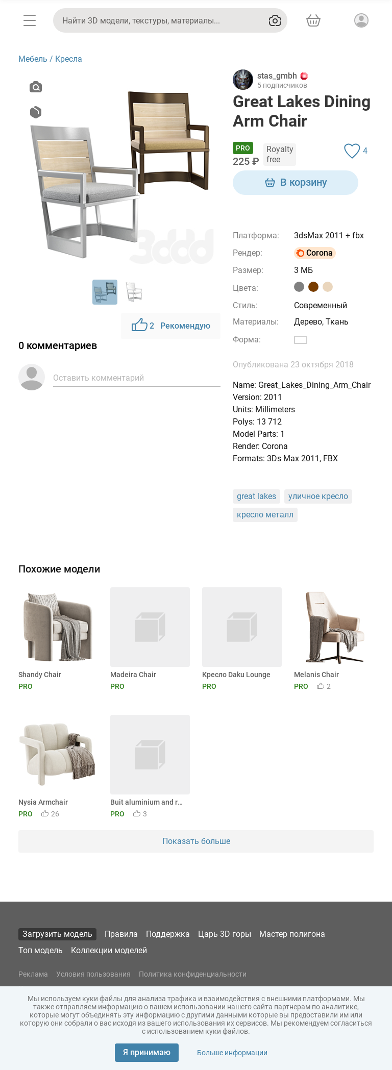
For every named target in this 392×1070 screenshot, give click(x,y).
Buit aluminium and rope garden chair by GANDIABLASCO (148, 802)
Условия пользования (93, 974)
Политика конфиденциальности (193, 974)
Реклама (33, 974)
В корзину (295, 182)
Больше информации (232, 1053)
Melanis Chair (316, 674)
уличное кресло (318, 496)
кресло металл (265, 514)
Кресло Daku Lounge (236, 674)
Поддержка (168, 934)
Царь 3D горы (224, 934)
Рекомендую (170, 326)
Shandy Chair (39, 674)
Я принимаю (146, 1052)
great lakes (256, 496)
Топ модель (40, 950)
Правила (121, 934)
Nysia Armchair (43, 802)
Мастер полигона (292, 934)
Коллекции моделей (109, 950)
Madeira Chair (133, 674)
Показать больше (196, 841)
